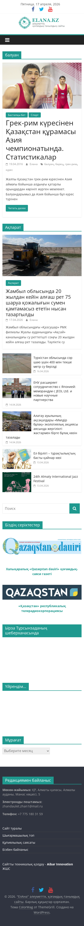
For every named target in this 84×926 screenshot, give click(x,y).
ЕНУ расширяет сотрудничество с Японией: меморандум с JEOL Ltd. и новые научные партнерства (54, 391)
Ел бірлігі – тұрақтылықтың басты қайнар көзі (54, 455)
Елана (34, 164)
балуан (49, 164)
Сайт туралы (12, 828)
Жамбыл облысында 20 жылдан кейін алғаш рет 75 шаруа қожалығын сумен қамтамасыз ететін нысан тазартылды (38, 303)
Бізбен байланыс (15, 849)
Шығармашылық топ (18, 835)
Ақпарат (13, 283)
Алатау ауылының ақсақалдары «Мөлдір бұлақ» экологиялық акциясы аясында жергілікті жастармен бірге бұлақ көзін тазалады (42, 426)
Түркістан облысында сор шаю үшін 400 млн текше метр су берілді (52, 362)
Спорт (35, 115)
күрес (9, 170)
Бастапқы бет (16, 115)
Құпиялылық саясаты (18, 842)
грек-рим (71, 164)
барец (59, 164)
